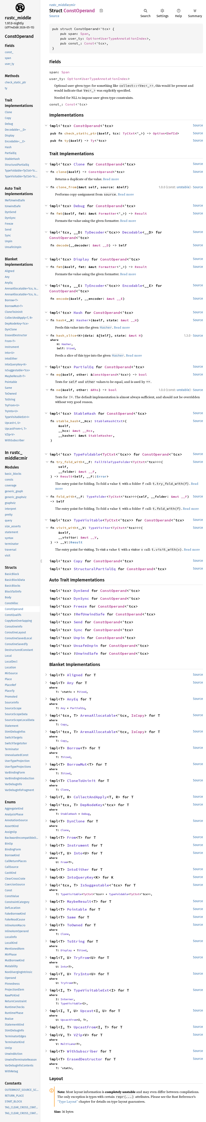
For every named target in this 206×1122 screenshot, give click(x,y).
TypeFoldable (87, 454)
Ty (93, 141)
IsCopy (137, 715)
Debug (79, 206)
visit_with (66, 528)
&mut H (135, 335)
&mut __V (88, 537)
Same (71, 917)
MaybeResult (79, 901)
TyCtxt (129, 133)
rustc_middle (59, 5)
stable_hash (67, 421)
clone (61, 172)
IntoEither (78, 869)
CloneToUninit (81, 780)
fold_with (65, 496)
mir (72, 5)
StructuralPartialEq (95, 569)
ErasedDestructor (84, 1059)
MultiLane (68, 1044)
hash (60, 320)
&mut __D (101, 245)
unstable (183, 187)
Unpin (79, 637)
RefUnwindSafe (90, 614)
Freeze (80, 606)
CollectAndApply (90, 797)
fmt (59, 213)
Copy (78, 561)
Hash (78, 312)
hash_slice (66, 335)
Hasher (82, 320)
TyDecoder (95, 232)
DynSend (81, 590)
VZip (78, 1035)
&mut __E (115, 299)
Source (54, 16)
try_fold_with (69, 462)
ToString (76, 941)
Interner (67, 999)
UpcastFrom (69, 1020)
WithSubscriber (82, 1051)
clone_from (66, 187)
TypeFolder (97, 496)
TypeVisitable (88, 520)
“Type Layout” (67, 1101)
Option (92, 38)
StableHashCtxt (109, 421)
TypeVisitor (100, 528)
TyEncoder (95, 285)
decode (62, 245)
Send (78, 622)
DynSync (81, 598)
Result (141, 213)
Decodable (132, 232)
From (71, 837)
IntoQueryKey (80, 877)
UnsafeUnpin (86, 645)
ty (66, 141)
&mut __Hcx (82, 431)
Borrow (73, 748)
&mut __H (129, 320)
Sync (78, 630)
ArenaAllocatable (98, 715)
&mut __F (86, 471)
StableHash (85, 413)
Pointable (77, 909)
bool (143, 374)
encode (62, 299)
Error (102, 476)
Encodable (132, 285)
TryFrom (81, 957)
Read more (111, 179)
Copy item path (101, 10)
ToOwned (74, 925)
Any (70, 682)
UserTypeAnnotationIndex (123, 38)
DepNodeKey (91, 804)
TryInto (81, 974)
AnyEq (72, 699)
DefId (172, 133)
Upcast (87, 1010)
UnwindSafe (87, 653)
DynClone (76, 821)
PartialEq (84, 367)
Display (81, 259)
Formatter (108, 213)
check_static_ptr (80, 133)
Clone (79, 164)
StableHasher (101, 435)
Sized (70, 348)
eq (58, 374)
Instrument (78, 845)
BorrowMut (77, 764)
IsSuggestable (94, 885)
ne (58, 390)
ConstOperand (87, 125)
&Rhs (95, 390)
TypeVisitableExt (91, 990)
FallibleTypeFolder (113, 462)
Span (84, 34)
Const (89, 43)
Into (78, 853)
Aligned (74, 675)
